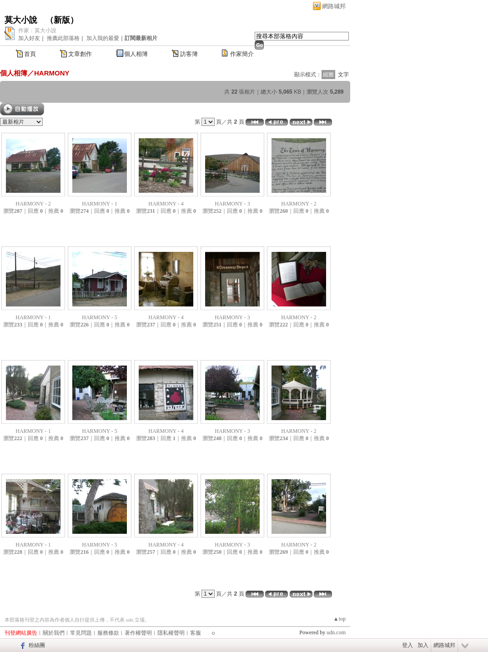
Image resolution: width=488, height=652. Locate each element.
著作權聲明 (138, 633)
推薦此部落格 (63, 38)
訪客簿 (189, 53)
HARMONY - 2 (33, 204)
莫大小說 (21, 20)
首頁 (30, 53)
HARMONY (52, 73)
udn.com (336, 632)
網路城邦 (334, 6)
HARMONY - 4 (166, 204)
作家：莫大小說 (37, 30)
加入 (423, 645)
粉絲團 (37, 645)
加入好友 (29, 38)
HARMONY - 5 (99, 317)
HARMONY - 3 (232, 204)
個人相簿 (136, 53)
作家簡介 (242, 53)
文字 (343, 74)
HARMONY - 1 (99, 204)
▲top (339, 619)
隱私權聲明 (171, 633)
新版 (62, 20)
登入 (407, 645)
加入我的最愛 (102, 38)
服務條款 (108, 633)
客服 (195, 633)
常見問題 (81, 633)
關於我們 (54, 633)
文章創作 (80, 53)
